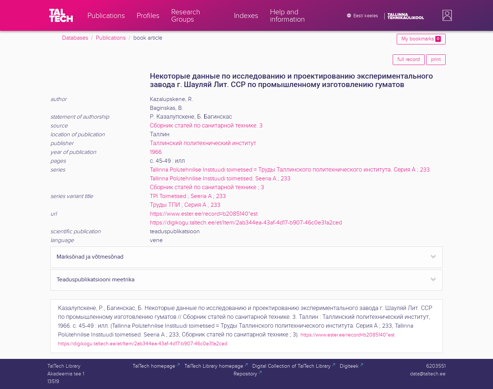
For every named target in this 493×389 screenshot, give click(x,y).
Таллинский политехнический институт (203, 143)
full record (408, 59)
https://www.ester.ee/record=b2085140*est (204, 213)
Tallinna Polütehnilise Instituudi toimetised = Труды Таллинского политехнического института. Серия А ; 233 (290, 169)
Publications (111, 38)
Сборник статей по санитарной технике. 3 (206, 125)
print (436, 59)
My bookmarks (421, 39)
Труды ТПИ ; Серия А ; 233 (185, 205)
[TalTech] (61, 15)
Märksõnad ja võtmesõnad (90, 256)
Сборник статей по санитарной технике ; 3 (207, 187)
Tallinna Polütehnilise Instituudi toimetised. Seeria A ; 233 (220, 178)
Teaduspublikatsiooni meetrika (95, 279)
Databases (75, 38)
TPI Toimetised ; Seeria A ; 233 (188, 196)
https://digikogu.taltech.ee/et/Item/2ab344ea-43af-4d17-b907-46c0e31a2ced (246, 222)
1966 (156, 152)
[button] (446, 15)
